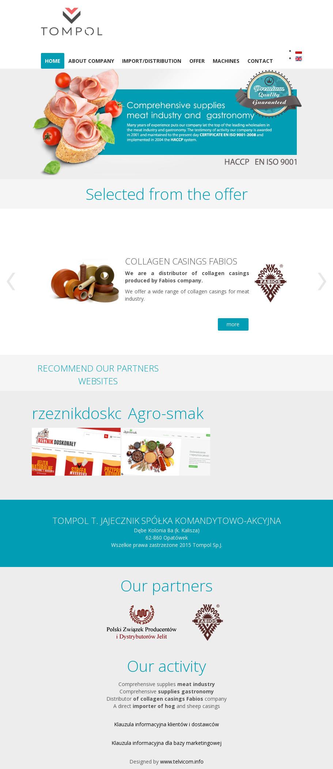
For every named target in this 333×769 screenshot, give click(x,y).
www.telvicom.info (182, 761)
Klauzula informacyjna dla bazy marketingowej (166, 742)
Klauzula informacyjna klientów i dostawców (166, 724)
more (233, 324)
